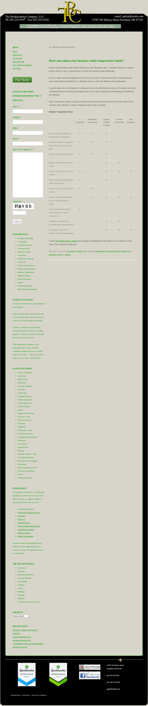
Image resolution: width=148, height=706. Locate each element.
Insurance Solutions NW (22, 640)
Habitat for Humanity (26, 536)
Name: (16, 106)
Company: (17, 117)
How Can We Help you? (23, 149)
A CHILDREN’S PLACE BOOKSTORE (28, 644)
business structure (113, 251)
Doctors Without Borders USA (29, 526)
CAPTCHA (17, 201)
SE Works (21, 516)
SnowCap (21, 519)
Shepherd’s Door (24, 523)
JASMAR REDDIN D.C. (22, 637)
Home (15, 51)
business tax (125, 251)
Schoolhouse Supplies (26, 529)
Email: (16, 139)
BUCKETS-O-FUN (20, 647)
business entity (100, 251)
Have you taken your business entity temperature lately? (86, 60)
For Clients (17, 68)
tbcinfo (67, 254)
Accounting (71, 251)
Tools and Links (19, 62)
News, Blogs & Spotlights (22, 65)
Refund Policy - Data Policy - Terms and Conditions (28, 695)
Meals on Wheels (24, 533)
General (80, 251)
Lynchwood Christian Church (29, 512)
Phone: (15, 128)
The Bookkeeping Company (67, 241)
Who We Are (17, 55)
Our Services (17, 58)
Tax (84, 251)
